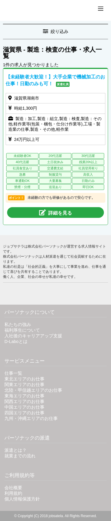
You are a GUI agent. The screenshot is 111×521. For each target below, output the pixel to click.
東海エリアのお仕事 (24, 395)
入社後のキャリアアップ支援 (33, 335)
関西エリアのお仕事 (24, 401)
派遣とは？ (15, 450)
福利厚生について (22, 330)
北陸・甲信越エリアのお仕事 (33, 390)
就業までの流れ (20, 456)
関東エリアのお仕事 (24, 384)
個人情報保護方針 (22, 499)
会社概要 (13, 487)
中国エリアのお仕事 (24, 407)
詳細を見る (55, 212)
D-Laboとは (16, 341)
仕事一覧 (13, 373)
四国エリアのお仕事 (24, 412)
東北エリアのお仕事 (24, 379)
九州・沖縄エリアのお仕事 (31, 418)
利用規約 (13, 493)
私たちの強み (17, 324)
